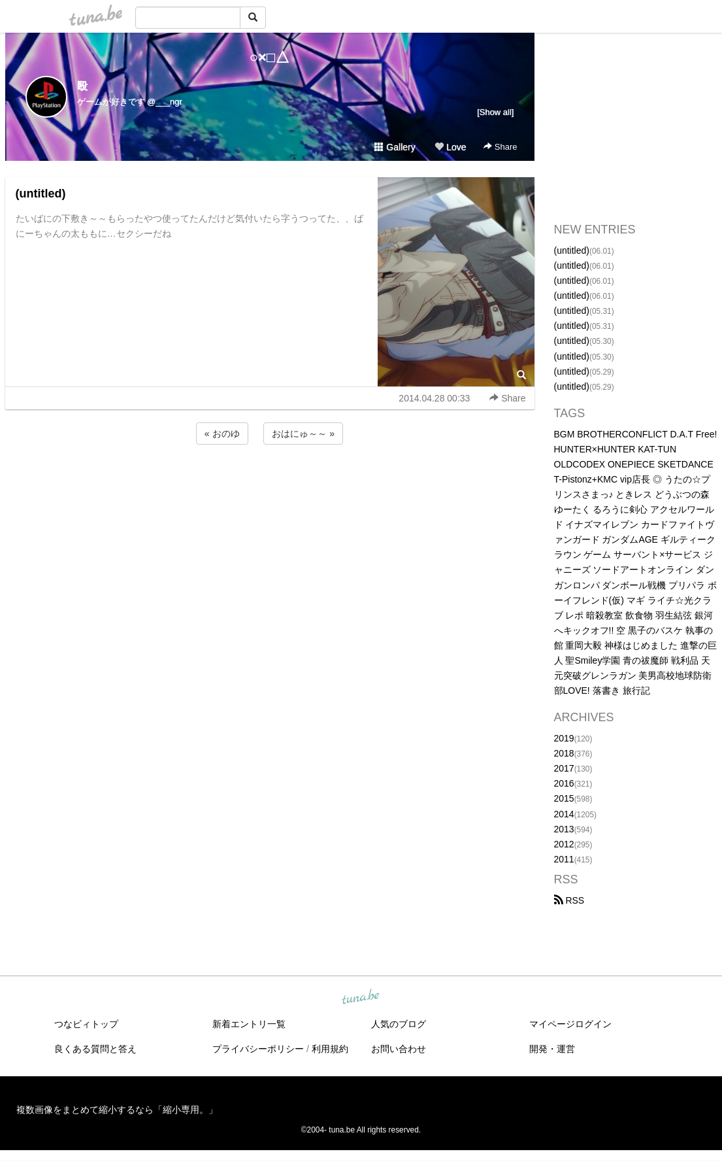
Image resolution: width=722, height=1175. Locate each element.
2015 (564, 798)
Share (500, 147)
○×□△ (269, 57)
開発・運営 (552, 1049)
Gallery (394, 147)
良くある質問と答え (95, 1049)
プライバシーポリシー (258, 1049)
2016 (564, 783)
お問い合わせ (398, 1049)
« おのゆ (222, 433)
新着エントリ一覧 (249, 1024)
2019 (564, 738)
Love (450, 147)
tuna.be (360, 998)
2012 (564, 844)
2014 (564, 814)
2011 (564, 859)
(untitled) (41, 193)
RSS (569, 900)
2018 (564, 753)
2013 (564, 829)
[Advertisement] (269, 482)
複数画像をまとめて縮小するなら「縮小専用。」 (117, 1109)
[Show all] (495, 112)
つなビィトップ (86, 1024)
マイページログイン (570, 1024)
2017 (564, 768)
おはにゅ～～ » (303, 433)
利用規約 (330, 1049)
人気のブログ (398, 1024)
